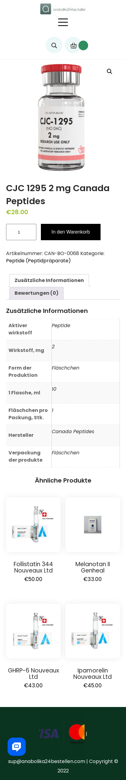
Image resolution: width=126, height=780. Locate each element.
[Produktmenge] (21, 232)
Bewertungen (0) (36, 293)
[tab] (49, 280)
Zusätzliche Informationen (49, 280)
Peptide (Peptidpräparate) (38, 260)
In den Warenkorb (70, 231)
